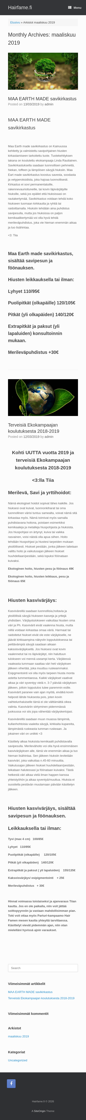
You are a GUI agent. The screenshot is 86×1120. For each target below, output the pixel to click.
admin (49, 104)
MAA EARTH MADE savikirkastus (42, 98)
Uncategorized (17, 1060)
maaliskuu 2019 (18, 1036)
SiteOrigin (40, 1111)
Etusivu (15, 22)
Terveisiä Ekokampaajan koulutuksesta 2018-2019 (41, 998)
